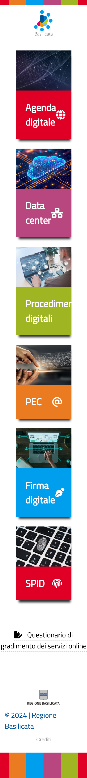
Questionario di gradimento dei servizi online (44, 640)
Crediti (43, 739)
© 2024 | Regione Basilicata (30, 721)
